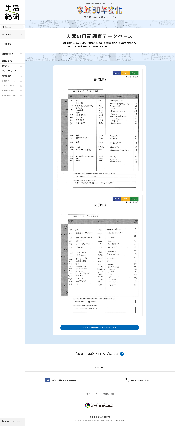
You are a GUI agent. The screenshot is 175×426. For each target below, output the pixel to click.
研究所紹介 (6, 76)
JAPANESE (8, 421)
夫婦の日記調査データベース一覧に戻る (100, 328)
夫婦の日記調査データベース (99, 36)
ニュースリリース (9, 71)
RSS (112, 394)
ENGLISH (18, 421)
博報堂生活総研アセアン (9, 95)
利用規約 (106, 394)
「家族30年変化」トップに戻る (100, 354)
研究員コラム (7, 61)
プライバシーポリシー (93, 394)
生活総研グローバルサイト (10, 81)
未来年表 (5, 66)
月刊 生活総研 (7, 54)
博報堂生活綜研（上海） (8, 90)
